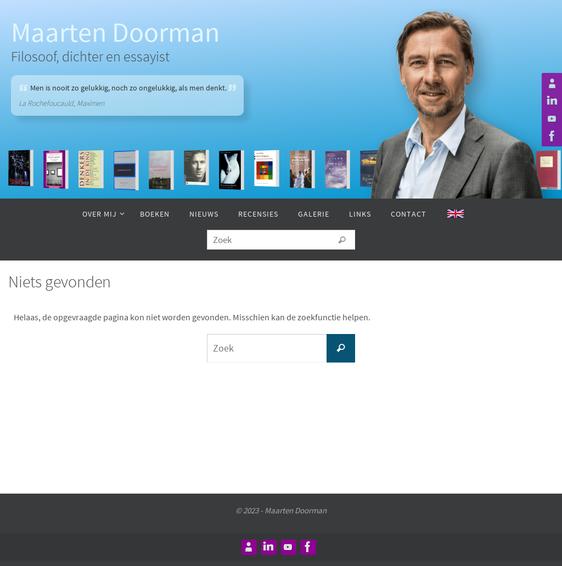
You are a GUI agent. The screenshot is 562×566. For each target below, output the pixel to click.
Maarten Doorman (115, 32)
